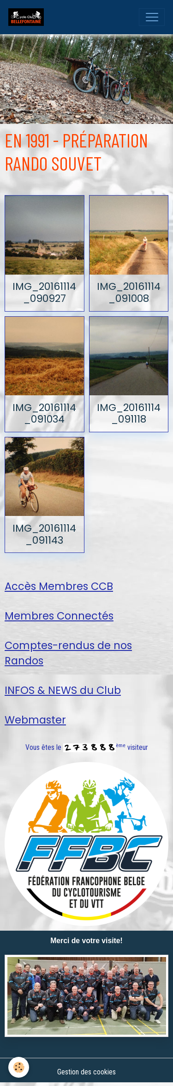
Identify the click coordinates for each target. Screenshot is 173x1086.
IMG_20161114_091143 (44, 534)
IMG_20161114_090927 (44, 292)
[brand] (28, 17)
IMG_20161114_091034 (44, 413)
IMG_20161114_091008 (129, 292)
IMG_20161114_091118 (129, 413)
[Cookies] (18, 1067)
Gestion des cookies (86, 1072)
